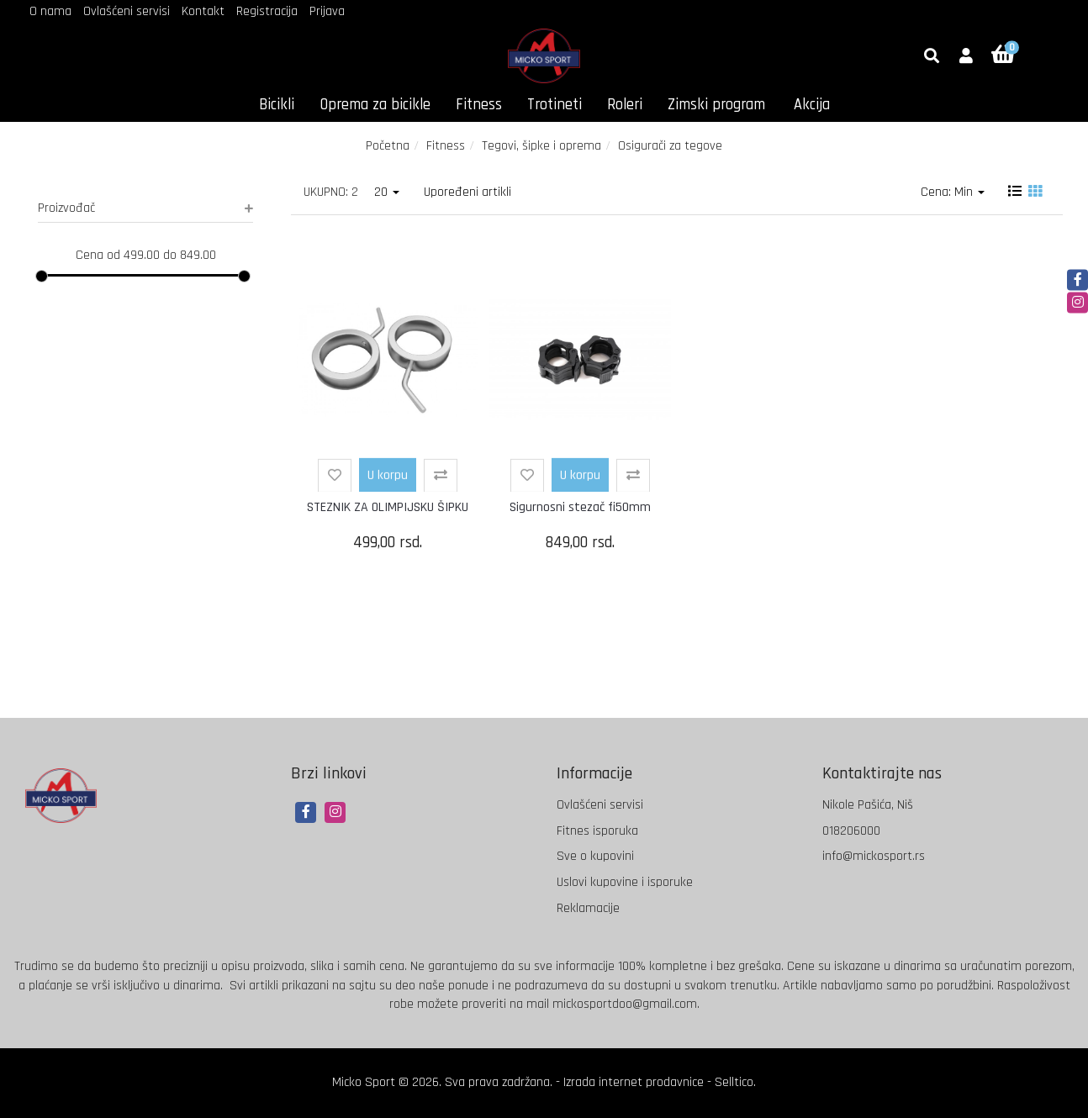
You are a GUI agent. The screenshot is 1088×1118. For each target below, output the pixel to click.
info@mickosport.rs (873, 856)
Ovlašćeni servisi (126, 11)
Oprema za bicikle (375, 104)
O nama (50, 11)
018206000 (851, 831)
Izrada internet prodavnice (633, 1082)
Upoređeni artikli (467, 192)
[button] (966, 57)
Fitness (479, 104)
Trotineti (554, 104)
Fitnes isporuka (597, 831)
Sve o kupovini (595, 856)
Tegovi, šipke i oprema (541, 146)
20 (386, 192)
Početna (387, 146)
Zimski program (716, 104)
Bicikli (276, 104)
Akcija (812, 104)
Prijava (327, 11)
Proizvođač (145, 208)
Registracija (267, 11)
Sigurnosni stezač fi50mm (580, 507)
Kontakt (203, 11)
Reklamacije (588, 908)
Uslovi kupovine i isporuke (625, 882)
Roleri (624, 104)
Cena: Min (953, 192)
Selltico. (735, 1082)
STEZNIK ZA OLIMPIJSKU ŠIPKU (387, 507)
